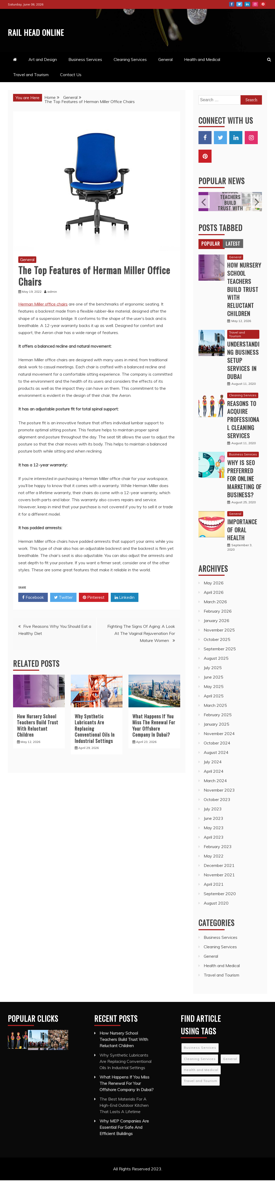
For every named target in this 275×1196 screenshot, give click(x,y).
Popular (210, 259)
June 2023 (213, 834)
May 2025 (214, 702)
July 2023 (213, 824)
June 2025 (213, 692)
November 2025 (219, 645)
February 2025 (218, 730)
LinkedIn (247, 4)
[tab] (210, 259)
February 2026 (218, 626)
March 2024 (215, 796)
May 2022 (214, 871)
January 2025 (216, 739)
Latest (233, 259)
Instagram (255, 4)
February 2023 (218, 862)
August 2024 (216, 768)
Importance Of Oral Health (242, 545)
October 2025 (217, 655)
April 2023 (214, 852)
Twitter (239, 4)
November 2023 (219, 805)
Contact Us (70, 90)
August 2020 (216, 918)
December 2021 (219, 881)
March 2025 (215, 721)
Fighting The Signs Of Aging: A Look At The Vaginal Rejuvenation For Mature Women (141, 649)
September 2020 (220, 909)
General (165, 75)
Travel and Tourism (31, 90)
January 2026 (216, 636)
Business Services (85, 75)
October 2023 (217, 815)
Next (256, 217)
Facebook (231, 4)
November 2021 (219, 890)
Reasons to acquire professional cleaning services (243, 435)
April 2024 (214, 786)
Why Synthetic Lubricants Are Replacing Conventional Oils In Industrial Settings (125, 1077)
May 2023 (214, 843)
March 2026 (215, 617)
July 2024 (213, 777)
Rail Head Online (34, 37)
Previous (204, 217)
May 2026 (214, 598)
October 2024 (217, 758)
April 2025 (214, 711)
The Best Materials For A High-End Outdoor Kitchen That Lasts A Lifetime (124, 1121)
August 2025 (216, 673)
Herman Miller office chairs (43, 319)
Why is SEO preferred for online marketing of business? (244, 494)
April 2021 (214, 899)
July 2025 (213, 683)
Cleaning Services (130, 75)
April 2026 (214, 608)
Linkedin (124, 613)
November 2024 (219, 749)
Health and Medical (202, 75)
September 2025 (220, 664)
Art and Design (42, 75)
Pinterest (263, 4)
